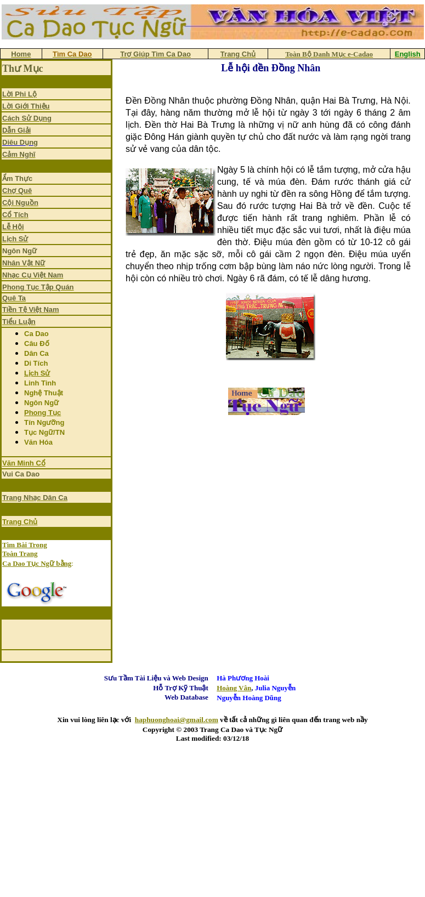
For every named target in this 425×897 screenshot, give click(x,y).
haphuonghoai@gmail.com (176, 720)
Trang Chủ (19, 522)
